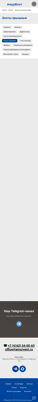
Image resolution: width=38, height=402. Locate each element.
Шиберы (7, 45)
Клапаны (7, 27)
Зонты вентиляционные (12, 36)
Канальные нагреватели (23, 45)
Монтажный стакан (11, 54)
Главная (4, 10)
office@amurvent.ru (19, 349)
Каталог (11, 10)
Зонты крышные (10, 41)
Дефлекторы (24, 32)
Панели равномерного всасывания (17, 50)
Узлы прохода (25, 41)
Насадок (25, 54)
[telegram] (19, 323)
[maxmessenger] (22, 369)
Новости (23, 387)
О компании (19, 384)
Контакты (27, 391)
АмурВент (14, 4)
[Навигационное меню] (34, 4)
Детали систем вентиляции (23, 10)
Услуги (14, 387)
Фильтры (17, 27)
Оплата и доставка (14, 391)
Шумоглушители (10, 32)
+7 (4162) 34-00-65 (21, 345)
